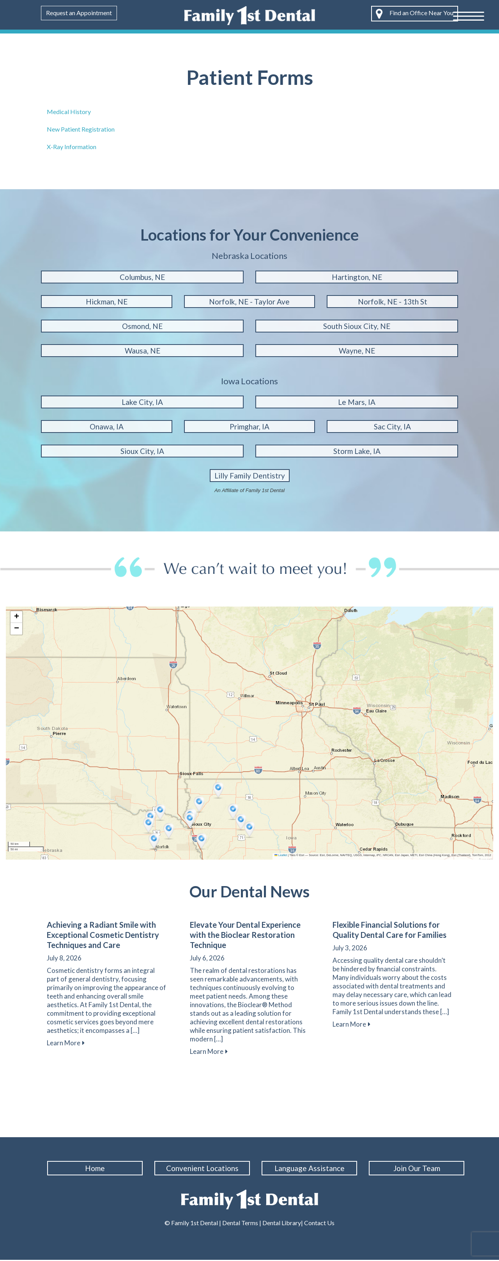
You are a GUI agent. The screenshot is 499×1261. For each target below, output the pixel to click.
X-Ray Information (71, 146)
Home (96, 1167)
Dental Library (281, 1224)
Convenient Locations (204, 1167)
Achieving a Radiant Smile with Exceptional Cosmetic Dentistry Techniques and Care (103, 935)
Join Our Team (418, 1167)
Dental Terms (240, 1224)
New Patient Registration (81, 129)
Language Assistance (311, 1167)
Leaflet (280, 855)
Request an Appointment (79, 12)
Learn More (66, 1043)
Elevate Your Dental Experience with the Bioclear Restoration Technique (245, 935)
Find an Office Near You (414, 13)
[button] (161, 812)
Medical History (69, 111)
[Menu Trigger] (468, 15)
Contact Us (318, 1224)
